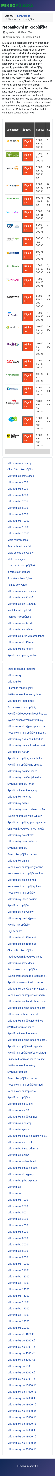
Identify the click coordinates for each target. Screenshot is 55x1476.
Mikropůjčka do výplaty (20, 1174)
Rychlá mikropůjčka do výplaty (24, 1046)
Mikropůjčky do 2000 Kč (21, 1340)
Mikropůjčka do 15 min (20, 642)
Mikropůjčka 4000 (17, 482)
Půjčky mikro (14, 931)
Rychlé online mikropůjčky (22, 790)
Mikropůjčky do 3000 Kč (21, 1347)
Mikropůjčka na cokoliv (20, 1142)
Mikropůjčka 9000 (17, 514)
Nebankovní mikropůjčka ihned (25, 1084)
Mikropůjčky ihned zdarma (22, 841)
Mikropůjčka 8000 (17, 507)
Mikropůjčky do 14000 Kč (21, 1411)
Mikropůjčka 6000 (17, 495)
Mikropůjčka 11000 (18, 1270)
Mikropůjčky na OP (18, 751)
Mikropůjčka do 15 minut (21, 937)
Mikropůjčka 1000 (17, 1199)
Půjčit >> (27, 143)
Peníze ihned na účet (19, 546)
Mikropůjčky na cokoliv (20, 835)
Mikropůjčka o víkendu (20, 623)
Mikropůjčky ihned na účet (22, 899)
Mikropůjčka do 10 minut (21, 943)
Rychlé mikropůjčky (18, 905)
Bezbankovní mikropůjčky (22, 707)
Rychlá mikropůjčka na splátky (24, 764)
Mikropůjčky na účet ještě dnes (25, 777)
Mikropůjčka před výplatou (22, 1180)
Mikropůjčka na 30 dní (20, 597)
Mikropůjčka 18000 (18, 1315)
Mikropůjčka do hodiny (20, 648)
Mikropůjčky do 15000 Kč (21, 1417)
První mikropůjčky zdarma (22, 854)
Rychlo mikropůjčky (18, 924)
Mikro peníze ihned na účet (22, 1014)
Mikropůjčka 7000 (17, 501)
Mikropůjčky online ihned (21, 879)
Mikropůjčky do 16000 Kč (21, 1423)
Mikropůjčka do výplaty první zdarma (27, 726)
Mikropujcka (14, 1193)
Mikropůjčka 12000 (18, 1276)
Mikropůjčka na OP (18, 1110)
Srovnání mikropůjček (19, 578)
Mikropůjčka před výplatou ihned (26, 636)
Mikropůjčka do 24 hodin (21, 604)
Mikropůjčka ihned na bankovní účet (27, 1135)
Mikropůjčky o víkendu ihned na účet (27, 739)
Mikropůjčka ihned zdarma (22, 1148)
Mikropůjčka (14, 1187)
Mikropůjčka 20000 (18, 533)
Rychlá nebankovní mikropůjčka (25, 982)
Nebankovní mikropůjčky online (25, 867)
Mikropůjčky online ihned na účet (26, 745)
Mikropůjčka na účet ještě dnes (25, 1020)
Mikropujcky (14, 675)
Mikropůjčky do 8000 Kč (21, 1372)
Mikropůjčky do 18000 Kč (21, 1436)
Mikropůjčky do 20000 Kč (21, 1449)
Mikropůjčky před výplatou (22, 918)
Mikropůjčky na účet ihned (22, 771)
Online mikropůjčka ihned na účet (26, 1059)
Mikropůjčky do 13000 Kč (21, 1404)
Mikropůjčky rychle (18, 803)
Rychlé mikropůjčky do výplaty (24, 815)
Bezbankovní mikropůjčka (22, 969)
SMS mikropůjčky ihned (20, 783)
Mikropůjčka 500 (17, 1212)
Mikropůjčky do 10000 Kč (21, 1385)
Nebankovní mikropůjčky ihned (25, 886)
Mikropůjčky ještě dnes (20, 700)
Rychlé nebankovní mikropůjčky (25, 720)
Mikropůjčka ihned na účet (22, 591)
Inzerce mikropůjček (19, 572)
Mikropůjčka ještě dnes (20, 475)
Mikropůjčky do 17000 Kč (21, 1430)
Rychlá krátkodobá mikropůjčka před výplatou (27, 975)
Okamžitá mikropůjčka (20, 469)
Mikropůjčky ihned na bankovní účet (27, 809)
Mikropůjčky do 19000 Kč (21, 1443)
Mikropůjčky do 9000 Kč (21, 1379)
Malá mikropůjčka (17, 539)
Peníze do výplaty (17, 584)
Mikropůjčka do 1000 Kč (21, 1334)
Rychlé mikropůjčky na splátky (24, 758)
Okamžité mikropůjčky (20, 688)
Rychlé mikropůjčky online (22, 655)
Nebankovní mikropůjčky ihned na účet (27, 732)
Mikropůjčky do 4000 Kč (21, 1353)
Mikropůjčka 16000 (18, 1302)
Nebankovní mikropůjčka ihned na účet (27, 995)
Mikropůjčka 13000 (18, 1283)
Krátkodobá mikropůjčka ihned (24, 956)
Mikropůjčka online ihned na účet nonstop (27, 1039)
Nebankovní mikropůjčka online (25, 873)
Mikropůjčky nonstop (19, 796)
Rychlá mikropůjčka (18, 1097)
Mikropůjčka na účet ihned (22, 1116)
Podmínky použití (27, 1466)
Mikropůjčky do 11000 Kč (21, 1391)
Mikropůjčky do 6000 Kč (21, 1366)
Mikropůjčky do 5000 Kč (21, 1359)
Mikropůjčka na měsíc (20, 629)
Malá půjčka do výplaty (20, 552)
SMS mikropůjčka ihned (20, 1027)
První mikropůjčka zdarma (22, 1078)
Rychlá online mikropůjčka (22, 1033)
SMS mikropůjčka (17, 1071)
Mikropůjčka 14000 (18, 1289)
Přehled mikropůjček (19, 616)
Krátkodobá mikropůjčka (21, 668)
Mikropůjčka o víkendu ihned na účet (27, 1001)
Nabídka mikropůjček (19, 610)
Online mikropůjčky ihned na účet (26, 828)
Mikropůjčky (14, 681)
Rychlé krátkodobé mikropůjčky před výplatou (27, 713)
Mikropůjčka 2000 (17, 1206)
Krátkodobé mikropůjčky (21, 1065)
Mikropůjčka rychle (18, 1129)
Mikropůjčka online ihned (21, 1161)
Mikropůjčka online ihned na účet (26, 1007)
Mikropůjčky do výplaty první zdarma (27, 988)
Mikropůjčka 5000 (17, 488)
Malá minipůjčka (16, 559)
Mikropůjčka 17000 (18, 1308)
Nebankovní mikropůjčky (21, 892)
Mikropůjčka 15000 (18, 527)
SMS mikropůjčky (17, 847)
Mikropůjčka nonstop (19, 463)
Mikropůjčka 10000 (18, 520)
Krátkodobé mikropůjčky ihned (24, 694)
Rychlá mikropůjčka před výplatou (26, 1052)
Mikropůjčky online (18, 860)
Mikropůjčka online (18, 1155)
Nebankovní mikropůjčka (21, 1091)
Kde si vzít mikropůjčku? (21, 565)
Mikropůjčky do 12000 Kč (21, 1398)
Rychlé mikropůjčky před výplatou (26, 822)
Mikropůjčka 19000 (18, 1321)
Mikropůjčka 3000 (17, 1219)
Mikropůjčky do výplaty (20, 911)
